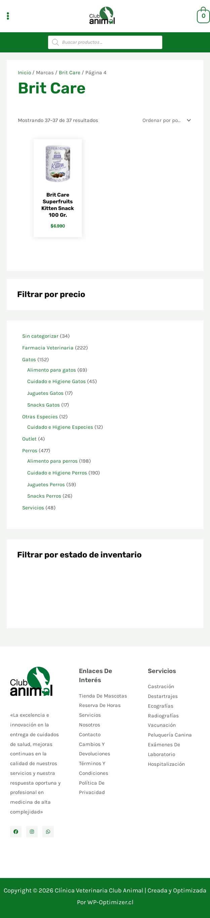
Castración (161, 686)
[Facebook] (16, 831)
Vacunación (162, 725)
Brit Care (69, 73)
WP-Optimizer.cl (110, 902)
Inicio (24, 73)
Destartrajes (163, 696)
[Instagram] (32, 831)
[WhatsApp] (48, 831)
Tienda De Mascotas (103, 696)
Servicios (90, 715)
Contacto (89, 735)
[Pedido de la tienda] (165, 120)
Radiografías (163, 716)
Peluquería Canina (170, 735)
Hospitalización (166, 764)
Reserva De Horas (100, 705)
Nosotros (89, 725)
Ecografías (160, 706)
